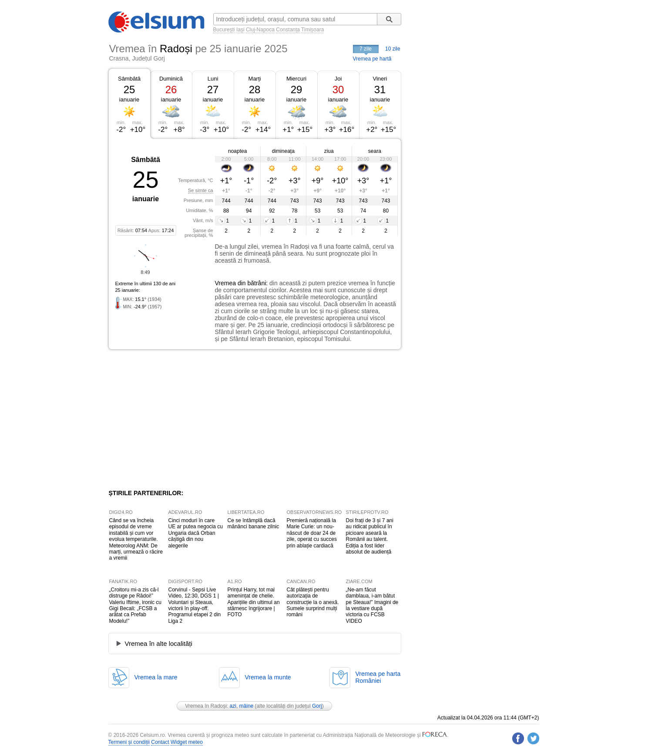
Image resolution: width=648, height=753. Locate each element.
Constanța (288, 30)
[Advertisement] (180, 419)
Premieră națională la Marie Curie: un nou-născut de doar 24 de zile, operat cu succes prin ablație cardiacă (312, 533)
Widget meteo (187, 742)
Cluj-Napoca (260, 30)
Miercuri (296, 78)
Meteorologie (400, 735)
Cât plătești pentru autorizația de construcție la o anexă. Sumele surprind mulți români (313, 602)
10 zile (392, 49)
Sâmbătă (129, 78)
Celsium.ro (152, 735)
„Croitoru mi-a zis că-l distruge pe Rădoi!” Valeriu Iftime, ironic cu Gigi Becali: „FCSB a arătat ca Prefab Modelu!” (135, 605)
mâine (246, 706)
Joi (338, 78)
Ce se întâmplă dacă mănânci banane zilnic (253, 523)
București (224, 30)
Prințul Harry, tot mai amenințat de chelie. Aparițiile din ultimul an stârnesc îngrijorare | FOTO (254, 602)
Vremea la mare (156, 677)
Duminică (171, 78)
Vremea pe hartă (372, 58)
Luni (213, 78)
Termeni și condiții (129, 742)
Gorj (317, 706)
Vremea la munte (268, 677)
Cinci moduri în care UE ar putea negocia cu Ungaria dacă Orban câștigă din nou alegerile (195, 533)
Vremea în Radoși (206, 706)
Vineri (380, 78)
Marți (254, 78)
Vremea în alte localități (158, 643)
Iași (240, 30)
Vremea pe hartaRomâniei (378, 677)
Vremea (225, 283)
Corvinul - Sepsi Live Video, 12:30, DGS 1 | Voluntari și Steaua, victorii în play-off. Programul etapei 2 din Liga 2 (194, 605)
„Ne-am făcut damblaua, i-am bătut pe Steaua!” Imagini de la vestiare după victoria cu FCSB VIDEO (372, 605)
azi (233, 706)
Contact (160, 742)
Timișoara (312, 30)
